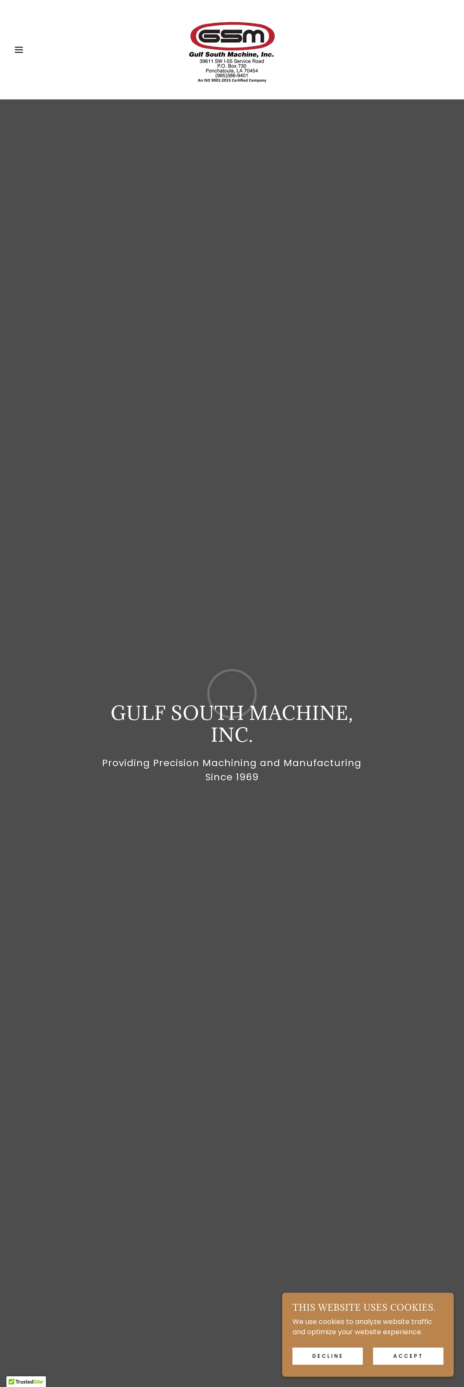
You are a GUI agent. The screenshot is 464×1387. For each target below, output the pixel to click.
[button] (23, 49)
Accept (408, 1356)
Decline (327, 1356)
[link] (232, 49)
